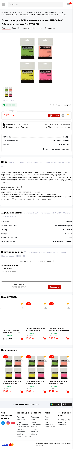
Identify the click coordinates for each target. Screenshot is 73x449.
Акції (47, 422)
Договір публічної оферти (34, 432)
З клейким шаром (60, 141)
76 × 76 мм (63, 145)
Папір (66, 137)
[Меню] (3, 4)
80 (70, 237)
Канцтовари (49, 424)
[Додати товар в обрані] (67, 115)
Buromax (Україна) (62, 241)
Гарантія (34, 422)
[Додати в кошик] (22, 339)
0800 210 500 (64, 420)
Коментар (8, 269)
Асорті (68, 233)
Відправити (54, 287)
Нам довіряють (23, 427)
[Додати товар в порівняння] (62, 115)
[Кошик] (68, 4)
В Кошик (54, 115)
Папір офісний (50, 427)
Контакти (21, 419)
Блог (47, 419)
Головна (48, 417)
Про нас (20, 417)
